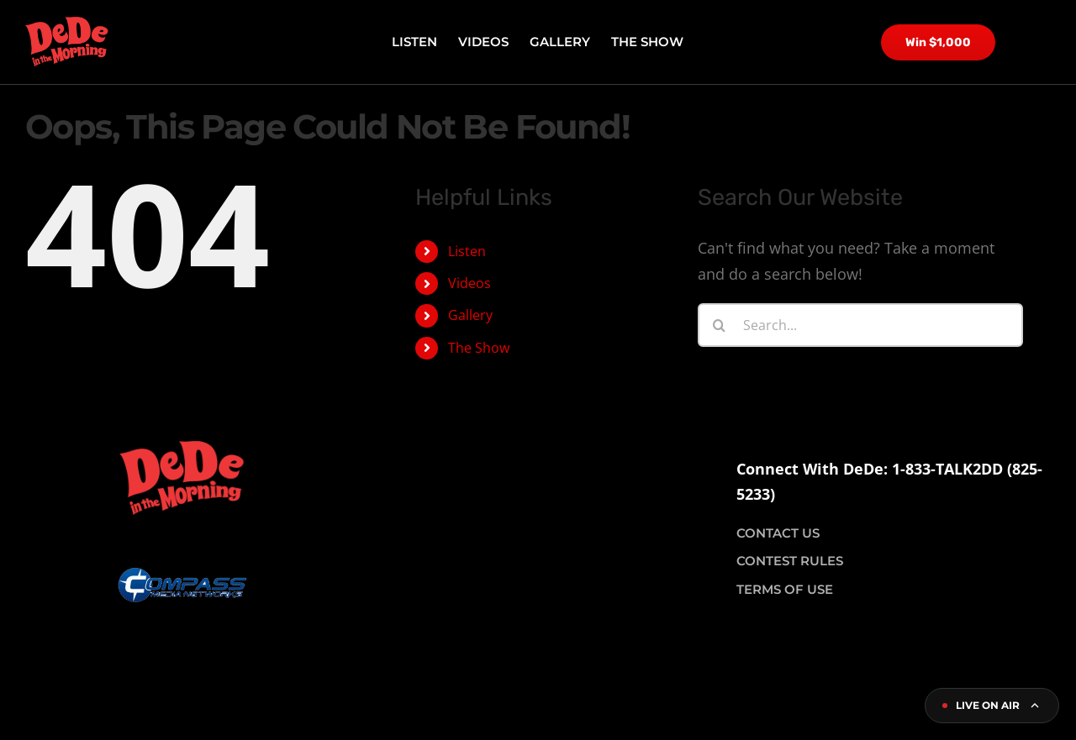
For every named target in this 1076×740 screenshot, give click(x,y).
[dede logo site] (67, 24)
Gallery (470, 315)
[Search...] (860, 325)
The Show (478, 348)
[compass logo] (182, 523)
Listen (467, 251)
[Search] (719, 325)
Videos (469, 283)
